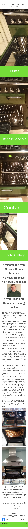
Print (2, 523)
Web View (25, 523)
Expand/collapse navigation (14, 1)
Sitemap (6, 523)
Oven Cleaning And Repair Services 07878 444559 (14, 5)
